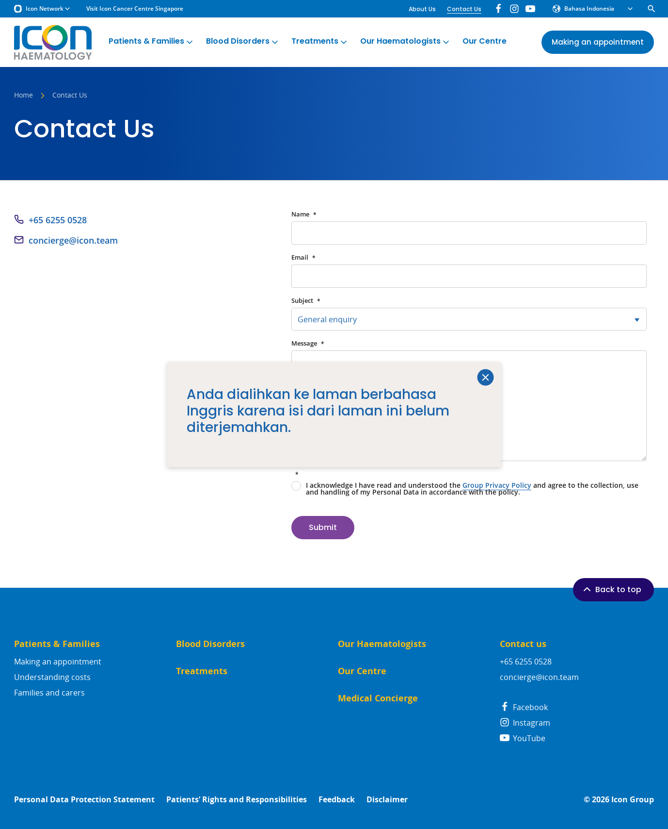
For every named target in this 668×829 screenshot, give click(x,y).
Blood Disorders (243, 41)
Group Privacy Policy (496, 485)
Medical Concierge (378, 698)
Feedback (336, 800)
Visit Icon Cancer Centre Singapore (134, 9)
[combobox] (469, 319)
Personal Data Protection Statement (84, 800)
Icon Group (632, 800)
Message (307, 343)
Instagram (525, 722)
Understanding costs (52, 677)
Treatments (320, 41)
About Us (422, 9)
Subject (305, 300)
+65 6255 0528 (58, 220)
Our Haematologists (405, 41)
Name (304, 214)
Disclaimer (387, 800)
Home (23, 95)
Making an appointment (57, 661)
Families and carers (49, 692)
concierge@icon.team (73, 240)
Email (303, 257)
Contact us (523, 644)
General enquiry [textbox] (327, 319)
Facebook (524, 707)
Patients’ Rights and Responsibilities (236, 800)
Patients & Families (151, 41)
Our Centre (484, 41)
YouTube (522, 738)
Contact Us (464, 9)
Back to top (611, 589)
